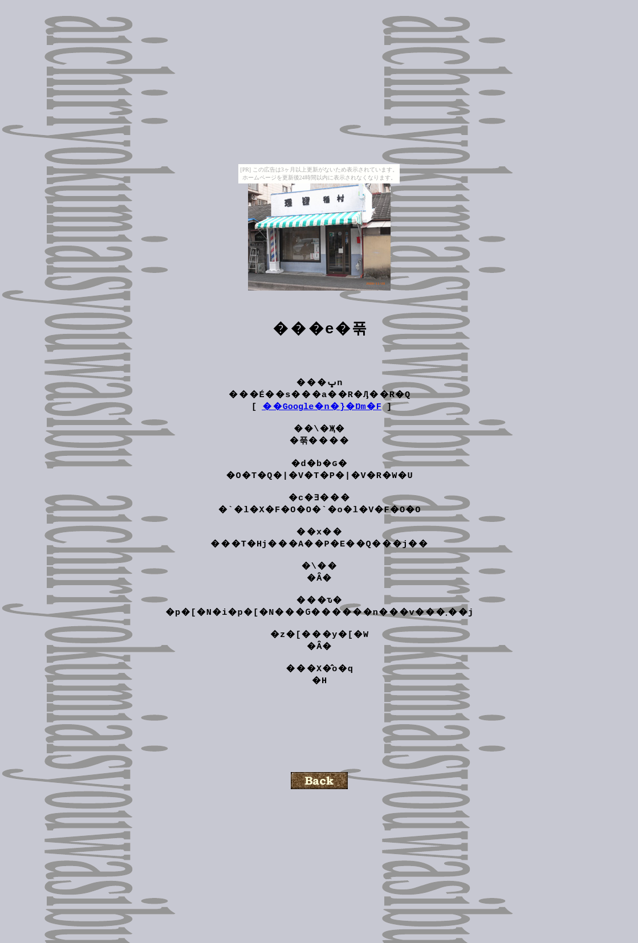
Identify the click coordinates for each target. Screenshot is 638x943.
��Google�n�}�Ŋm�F (321, 411)
